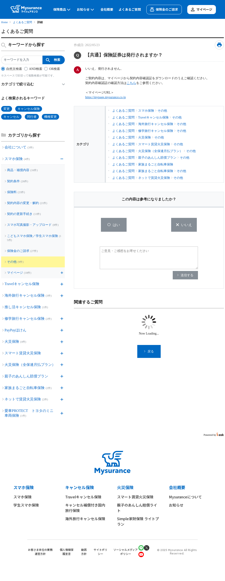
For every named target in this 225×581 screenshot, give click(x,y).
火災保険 (125, 487)
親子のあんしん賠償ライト (137, 507)
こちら (131, 83)
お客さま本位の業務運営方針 (40, 552)
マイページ (201, 9)
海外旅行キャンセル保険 (85, 518)
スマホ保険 (23, 487)
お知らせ (86, 9)
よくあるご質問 (130, 9)
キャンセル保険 (79, 487)
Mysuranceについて (185, 497)
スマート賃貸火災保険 (135, 497)
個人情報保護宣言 (66, 552)
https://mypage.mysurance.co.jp (105, 97)
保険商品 (62, 9)
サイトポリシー (100, 552)
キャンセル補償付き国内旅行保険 (85, 507)
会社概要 (106, 9)
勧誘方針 (84, 552)
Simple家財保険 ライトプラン (138, 521)
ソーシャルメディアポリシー (125, 552)
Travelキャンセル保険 (83, 497)
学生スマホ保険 (26, 505)
